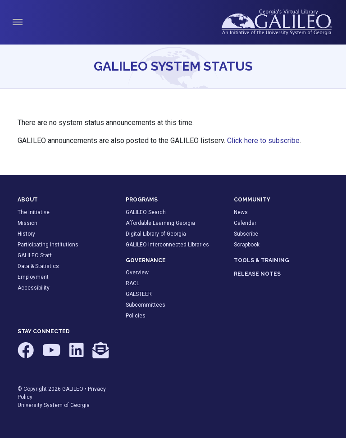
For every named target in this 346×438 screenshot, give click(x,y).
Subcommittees (145, 305)
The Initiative (34, 212)
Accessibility (34, 288)
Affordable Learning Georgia (160, 223)
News (241, 212)
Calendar (245, 223)
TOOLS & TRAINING (261, 260)
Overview (137, 272)
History (26, 234)
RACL (132, 283)
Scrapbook (247, 244)
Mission (27, 223)
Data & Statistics (38, 266)
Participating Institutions (48, 244)
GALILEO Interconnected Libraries (167, 244)
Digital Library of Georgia (156, 234)
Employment (33, 277)
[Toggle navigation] (17, 22)
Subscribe (246, 234)
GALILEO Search (146, 212)
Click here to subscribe (263, 140)
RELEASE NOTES (257, 274)
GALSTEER (139, 294)
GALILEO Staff (35, 255)
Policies (136, 316)
